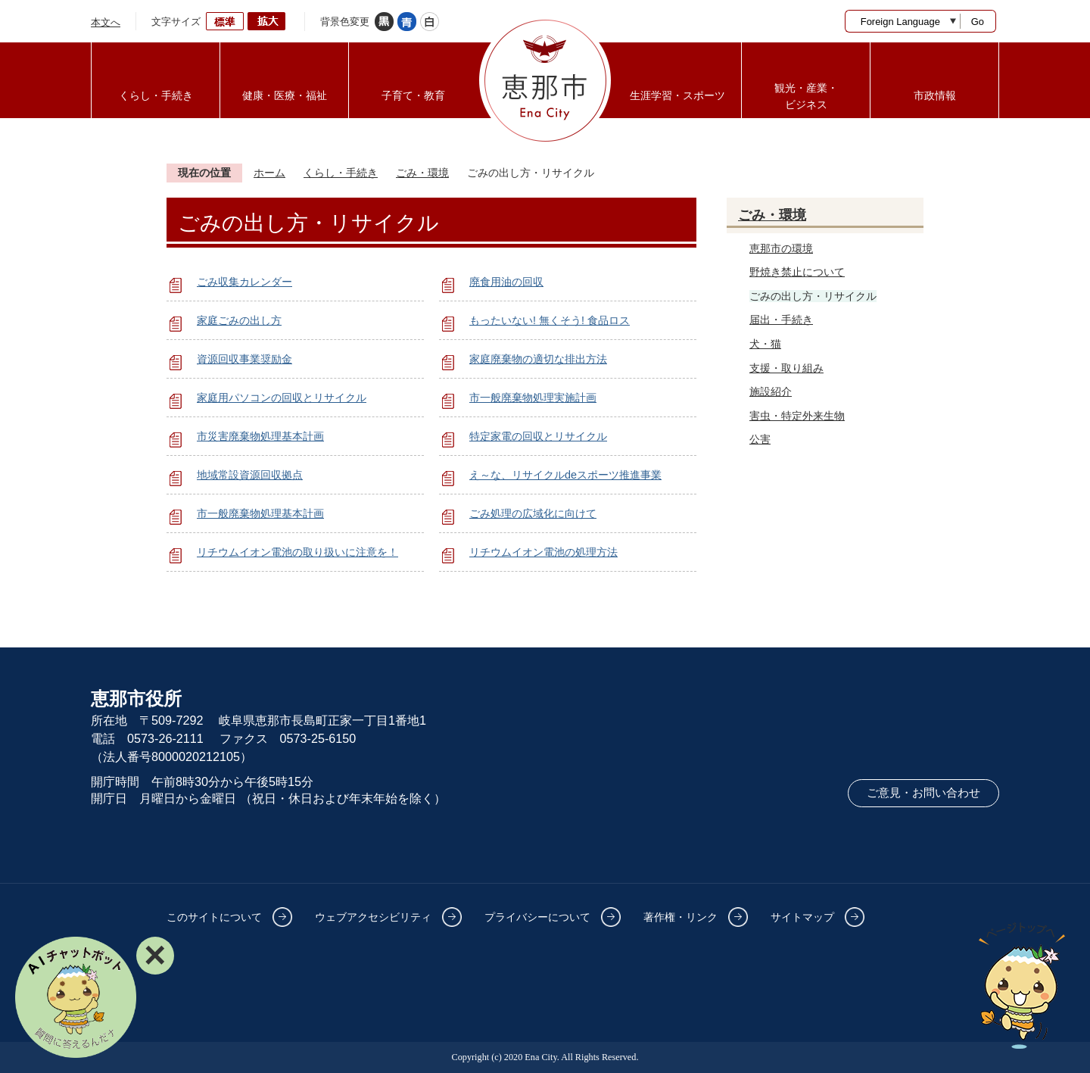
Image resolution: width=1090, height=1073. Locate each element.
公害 (760, 439)
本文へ (105, 22)
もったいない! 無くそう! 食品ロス (549, 320)
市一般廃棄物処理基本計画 (260, 513)
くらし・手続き (341, 173)
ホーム (269, 173)
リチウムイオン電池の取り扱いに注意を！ (297, 552)
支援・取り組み (786, 368)
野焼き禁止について (797, 272)
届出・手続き (781, 319)
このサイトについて (214, 917)
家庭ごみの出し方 (239, 320)
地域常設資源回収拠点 (250, 475)
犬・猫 (765, 344)
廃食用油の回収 (506, 282)
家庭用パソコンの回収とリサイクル (281, 397)
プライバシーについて (537, 917)
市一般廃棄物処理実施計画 (532, 397)
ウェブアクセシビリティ (373, 917)
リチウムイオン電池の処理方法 (543, 552)
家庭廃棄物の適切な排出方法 (538, 359)
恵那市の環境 (781, 248)
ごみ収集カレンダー (244, 282)
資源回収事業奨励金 (244, 359)
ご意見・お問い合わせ (923, 793)
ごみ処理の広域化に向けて (532, 513)
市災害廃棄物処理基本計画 (260, 436)
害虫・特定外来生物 (797, 416)
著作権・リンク (680, 917)
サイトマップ (802, 917)
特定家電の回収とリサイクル (538, 436)
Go (977, 21)
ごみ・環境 (422, 173)
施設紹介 (770, 391)
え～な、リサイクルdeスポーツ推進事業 (565, 475)
